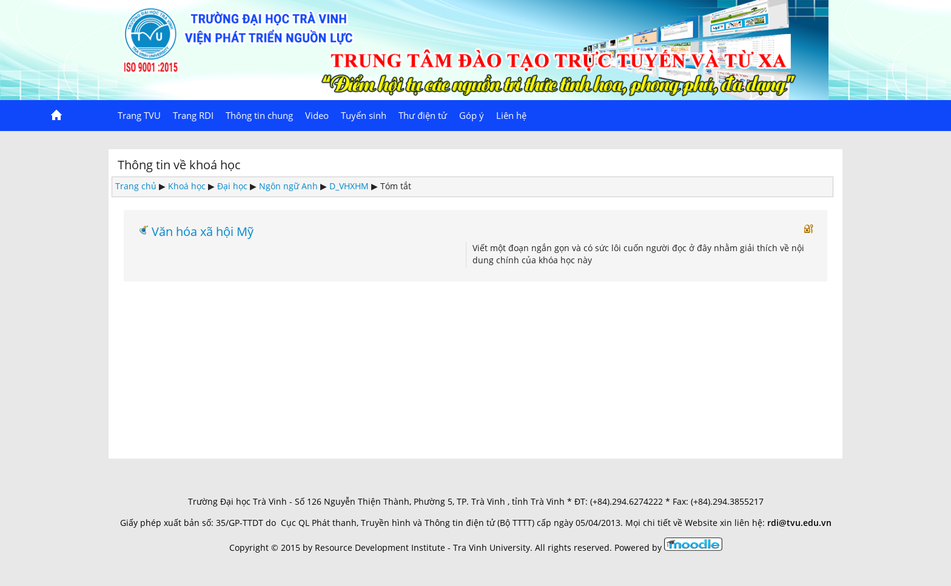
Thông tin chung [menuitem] (259, 115)
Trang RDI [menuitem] (193, 115)
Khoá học (187, 186)
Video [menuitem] (317, 115)
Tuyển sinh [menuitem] (363, 115)
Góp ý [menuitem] (471, 115)
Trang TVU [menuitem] (139, 115)
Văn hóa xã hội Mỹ (203, 231)
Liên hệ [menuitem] (511, 115)
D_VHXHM (349, 186)
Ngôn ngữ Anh (288, 186)
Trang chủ (135, 186)
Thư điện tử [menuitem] (422, 115)
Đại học (232, 186)
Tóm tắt (395, 186)
